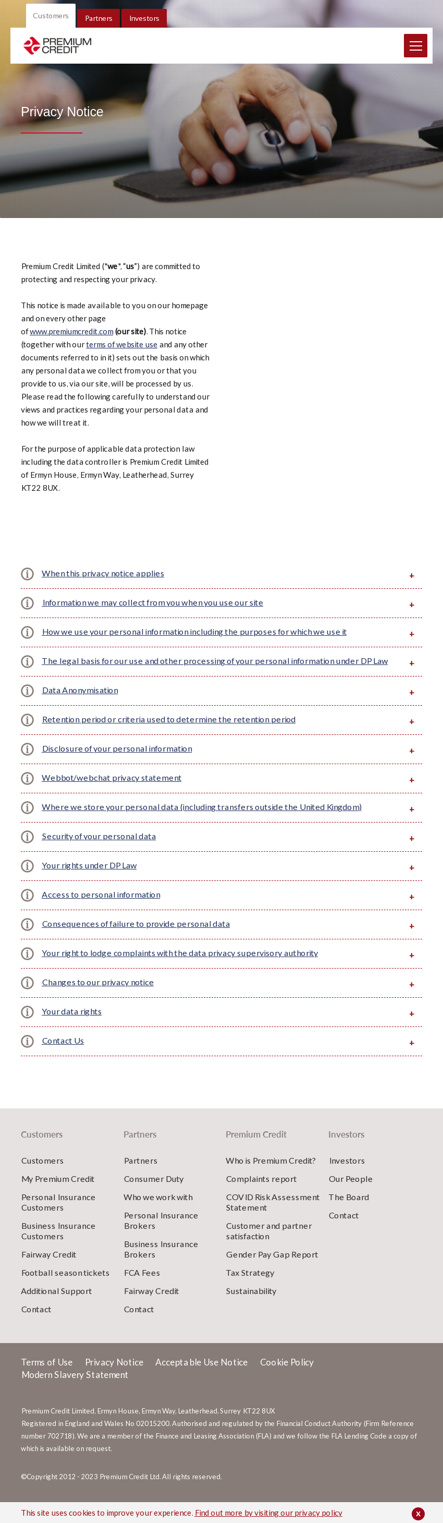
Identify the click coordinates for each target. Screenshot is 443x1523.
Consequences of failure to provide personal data (136, 937)
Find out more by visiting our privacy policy (268, 1512)
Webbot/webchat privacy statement (111, 791)
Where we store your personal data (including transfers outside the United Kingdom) (202, 821)
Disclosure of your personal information (117, 762)
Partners (98, 32)
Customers (51, 29)
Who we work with (158, 1211)
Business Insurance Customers (58, 1245)
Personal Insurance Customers (58, 1216)
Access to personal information (101, 908)
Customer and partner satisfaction (269, 1245)
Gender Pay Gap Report (272, 1268)
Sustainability (251, 1305)
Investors (144, 32)
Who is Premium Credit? (271, 1174)
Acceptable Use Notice (201, 1376)
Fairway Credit (48, 1268)
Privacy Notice (113, 1376)
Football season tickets (65, 1286)
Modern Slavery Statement (74, 1388)
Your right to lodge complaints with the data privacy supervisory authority (180, 967)
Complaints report (261, 1193)
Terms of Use (46, 1376)
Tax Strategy (250, 1286)
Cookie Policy (287, 1376)
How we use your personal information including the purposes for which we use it (194, 645)
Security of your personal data (99, 850)
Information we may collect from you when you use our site (152, 616)
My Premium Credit (57, 1193)
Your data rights (72, 1025)
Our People (350, 1193)
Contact (36, 1323)
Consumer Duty (153, 1193)
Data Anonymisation (80, 704)
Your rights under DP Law (89, 879)
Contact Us (63, 1054)
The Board (348, 1211)
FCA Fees (142, 1286)
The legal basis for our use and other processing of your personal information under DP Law (215, 675)
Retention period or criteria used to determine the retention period (169, 733)
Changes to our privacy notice (98, 996)
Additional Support (56, 1305)
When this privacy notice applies (103, 587)
